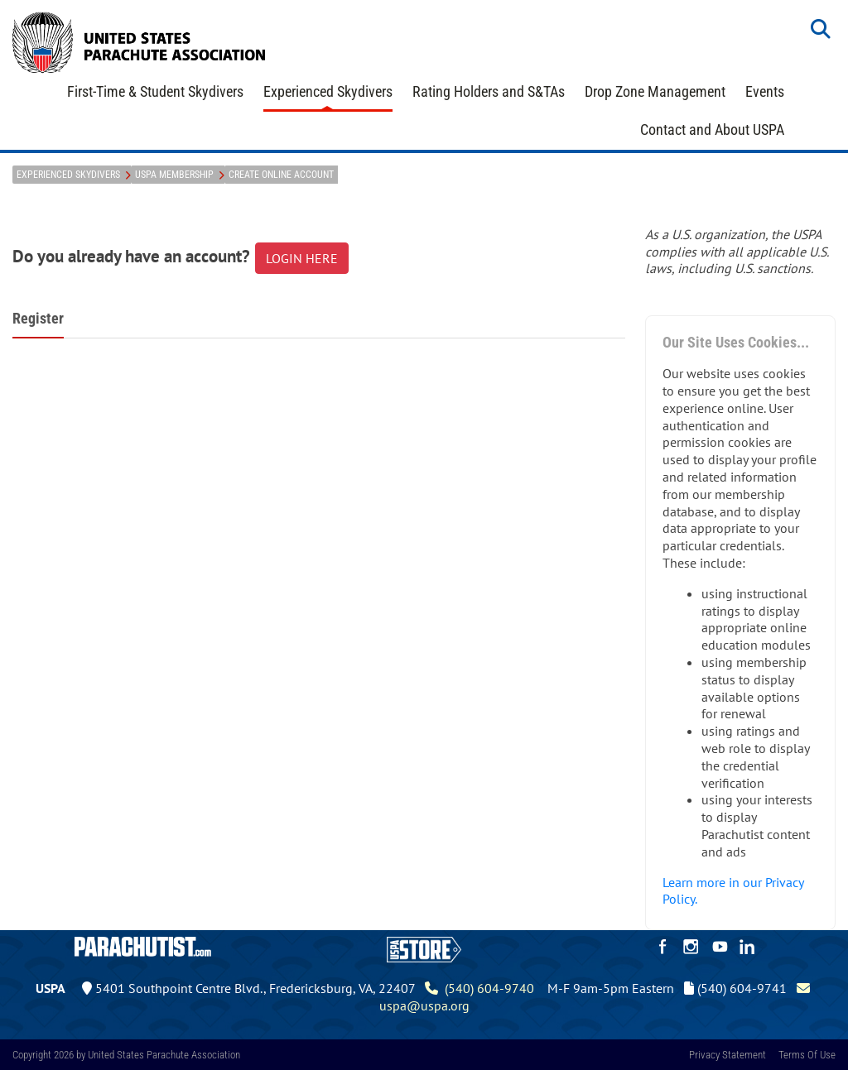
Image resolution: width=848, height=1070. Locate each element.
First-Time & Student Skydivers (155, 91)
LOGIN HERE (302, 258)
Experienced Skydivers (328, 91)
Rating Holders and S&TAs (488, 91)
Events (764, 91)
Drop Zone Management (655, 91)
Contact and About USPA (712, 129)
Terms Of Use (807, 1054)
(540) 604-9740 (479, 988)
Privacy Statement (727, 1054)
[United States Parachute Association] (139, 40)
